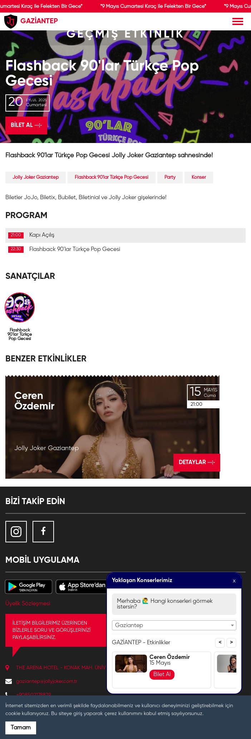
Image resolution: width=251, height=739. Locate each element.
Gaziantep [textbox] (129, 626)
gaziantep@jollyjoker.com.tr (46, 681)
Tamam (21, 728)
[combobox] (174, 625)
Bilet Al (162, 675)
